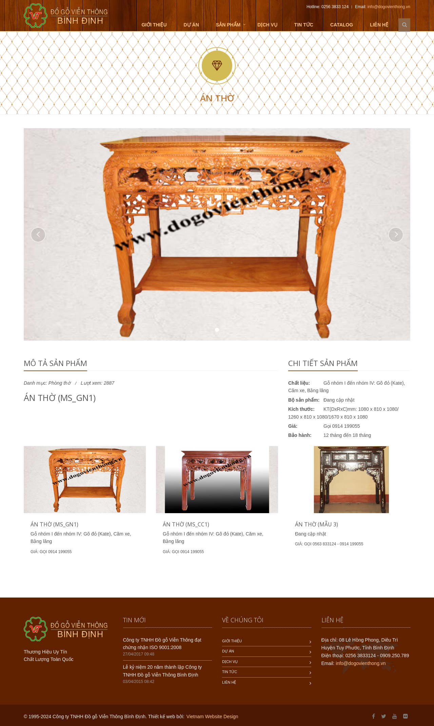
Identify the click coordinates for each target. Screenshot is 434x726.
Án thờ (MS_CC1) (186, 524)
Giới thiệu (153, 24)
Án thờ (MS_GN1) (54, 524)
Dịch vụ (267, 24)
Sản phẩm (228, 24)
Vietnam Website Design (212, 716)
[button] (38, 234)
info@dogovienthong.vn (389, 6)
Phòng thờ (59, 383)
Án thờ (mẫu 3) (316, 524)
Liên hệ (379, 24)
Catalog (341, 24)
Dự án (191, 24)
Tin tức (303, 24)
